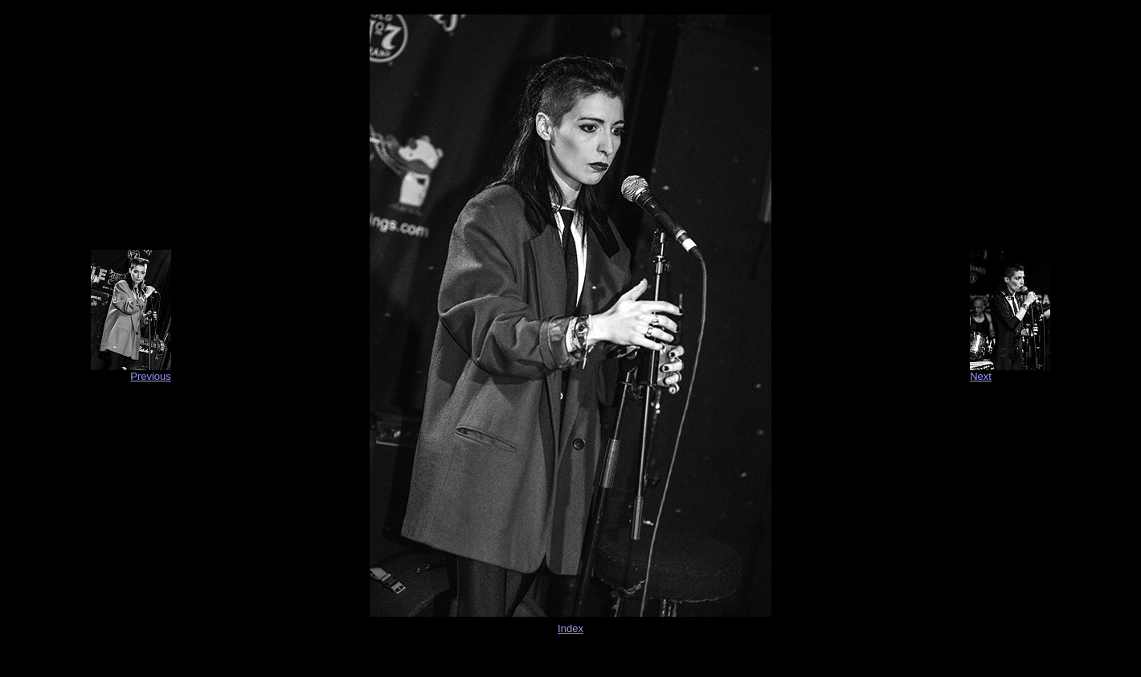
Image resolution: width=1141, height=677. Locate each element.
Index (570, 628)
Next (981, 376)
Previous (150, 376)
